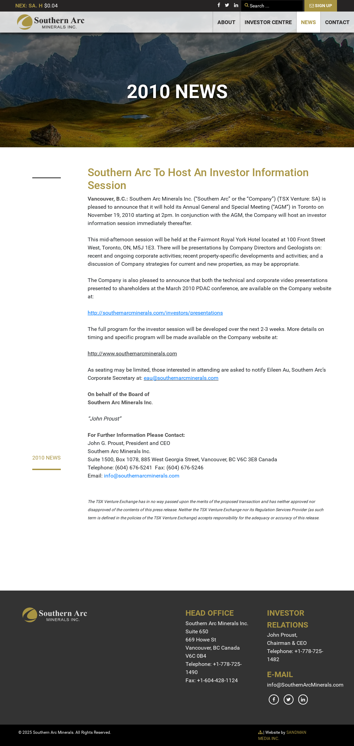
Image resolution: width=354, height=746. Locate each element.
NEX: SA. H (28, 5)
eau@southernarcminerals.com (181, 378)
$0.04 (51, 5)
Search (241, 0)
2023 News (46, 166)
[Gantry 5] (50, 22)
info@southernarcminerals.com (141, 475)
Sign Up (320, 5)
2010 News (46, 457)
